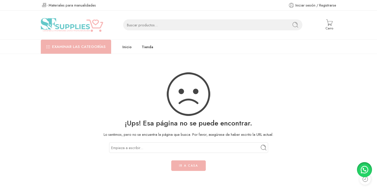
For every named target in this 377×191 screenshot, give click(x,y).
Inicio (127, 46)
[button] (364, 169)
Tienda (147, 46)
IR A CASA (188, 165)
